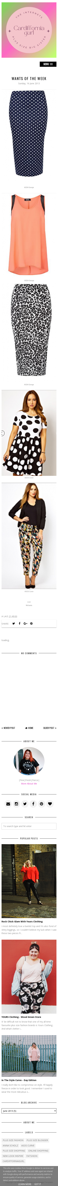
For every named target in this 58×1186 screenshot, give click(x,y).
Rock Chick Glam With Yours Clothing (22, 921)
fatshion (31, 1155)
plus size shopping (14, 1150)
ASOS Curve (27, 1145)
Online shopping (38, 1150)
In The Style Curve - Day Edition (19, 1080)
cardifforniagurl (13, 1161)
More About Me (29, 783)
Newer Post (9, 728)
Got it (37, 1184)
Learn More (24, 1184)
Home (30, 728)
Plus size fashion (13, 1140)
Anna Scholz (10, 1145)
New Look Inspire (13, 1155)
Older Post (48, 728)
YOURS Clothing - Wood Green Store (21, 1016)
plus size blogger (37, 1140)
